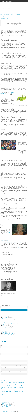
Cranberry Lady (4, 336)
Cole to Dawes (4, 326)
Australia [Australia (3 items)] (18, 380)
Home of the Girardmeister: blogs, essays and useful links (11, 401)
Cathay (3, 316)
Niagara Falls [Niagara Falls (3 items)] (12, 389)
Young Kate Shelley (5, 406)
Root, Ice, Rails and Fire (6, 318)
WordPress (18, 416)
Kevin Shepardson (14, 297)
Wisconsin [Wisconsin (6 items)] (16, 393)
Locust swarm (21, 297)
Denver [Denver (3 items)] (19, 382)
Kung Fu (18, 297)
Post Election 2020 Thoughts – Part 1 (8, 410)
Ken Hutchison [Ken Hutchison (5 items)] (22, 385)
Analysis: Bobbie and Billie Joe (7, 405)
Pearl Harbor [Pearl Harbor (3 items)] (25, 389)
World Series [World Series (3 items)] (21, 393)
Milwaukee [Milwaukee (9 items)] (4, 389)
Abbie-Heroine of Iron (5, 319)
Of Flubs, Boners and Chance (7, 399)
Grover (3, 324)
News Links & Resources (6, 403)
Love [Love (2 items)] (12, 387)
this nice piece (22, 248)
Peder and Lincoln (5, 327)
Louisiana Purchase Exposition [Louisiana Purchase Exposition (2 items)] (8, 387)
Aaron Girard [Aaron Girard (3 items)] (15, 380)
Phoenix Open (2, 298)
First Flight (3, 335)
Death (2, 297)
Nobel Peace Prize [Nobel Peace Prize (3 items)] (17, 389)
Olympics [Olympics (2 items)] (21, 389)
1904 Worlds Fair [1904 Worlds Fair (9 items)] (6, 381)
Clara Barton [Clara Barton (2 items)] (11, 382)
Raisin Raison (4, 409)
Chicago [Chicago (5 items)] (5, 382)
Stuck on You (4, 328)
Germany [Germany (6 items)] (3, 385)
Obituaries (25, 297)
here (2, 240)
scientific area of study (4, 85)
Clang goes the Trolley (5, 402)
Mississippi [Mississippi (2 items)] (8, 389)
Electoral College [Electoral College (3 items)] (13, 384)
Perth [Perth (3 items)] (1, 391)
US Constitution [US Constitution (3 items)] (9, 393)
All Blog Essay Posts (5, 404)
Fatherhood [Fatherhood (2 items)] (21, 384)
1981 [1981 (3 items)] (12, 380)
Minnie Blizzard (4, 331)
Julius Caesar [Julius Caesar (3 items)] (13, 385)
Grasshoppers (9, 297)
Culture (11, 14)
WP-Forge (13, 416)
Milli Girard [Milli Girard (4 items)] (21, 387)
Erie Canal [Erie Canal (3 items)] (17, 384)
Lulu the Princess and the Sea (7, 330)
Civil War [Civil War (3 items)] (8, 382)
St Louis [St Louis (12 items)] (15, 391)
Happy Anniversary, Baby (6, 407)
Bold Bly (3, 322)
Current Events (14, 14)
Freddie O (3, 325)
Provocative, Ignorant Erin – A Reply (8, 411)
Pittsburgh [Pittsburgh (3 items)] (4, 391)
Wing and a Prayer (5, 332)
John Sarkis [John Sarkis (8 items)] (8, 386)
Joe (7, 18)
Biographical (7, 14)
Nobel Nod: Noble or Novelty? (7, 323)
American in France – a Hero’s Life (7, 333)
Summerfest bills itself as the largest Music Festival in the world (12, 242)
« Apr (1, 375)
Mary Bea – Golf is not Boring (7, 334)
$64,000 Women (5, 338)
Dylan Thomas (5, 297)
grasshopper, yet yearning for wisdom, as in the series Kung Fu (7, 93)
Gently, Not (4, 17)
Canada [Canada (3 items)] (2, 382)
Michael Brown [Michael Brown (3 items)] (16, 387)
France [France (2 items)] (23, 384)
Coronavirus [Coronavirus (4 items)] (15, 382)
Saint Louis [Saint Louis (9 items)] (9, 391)
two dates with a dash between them (11, 60)
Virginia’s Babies (4, 317)
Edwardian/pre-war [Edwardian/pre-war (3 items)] (7, 384)
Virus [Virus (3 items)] (12, 393)
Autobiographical (3, 14)
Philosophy (18, 14)
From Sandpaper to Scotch (6, 320)
